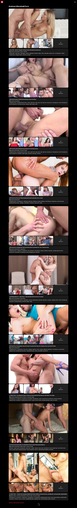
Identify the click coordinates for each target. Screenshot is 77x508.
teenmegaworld (15, 299)
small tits (50, 398)
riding (62, 53)
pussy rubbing (41, 201)
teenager (22, 53)
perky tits (51, 53)
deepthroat (12, 350)
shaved (30, 153)
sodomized (63, 497)
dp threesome (13, 104)
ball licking (35, 299)
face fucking (44, 498)
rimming (19, 104)
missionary (12, 54)
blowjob (46, 53)
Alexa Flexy (13, 495)
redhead (25, 201)
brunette (30, 398)
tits (29, 250)
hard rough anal (13, 449)
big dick (50, 250)
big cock (37, 102)
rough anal (16, 448)
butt (36, 104)
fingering (53, 201)
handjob (19, 153)
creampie (26, 202)
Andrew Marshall (15, 51)
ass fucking (57, 497)
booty (23, 104)
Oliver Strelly (29, 446)
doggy (21, 202)
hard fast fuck (61, 448)
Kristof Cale (29, 495)
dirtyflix (13, 53)
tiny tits (25, 349)
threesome (55, 102)
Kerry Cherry (23, 397)
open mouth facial (36, 400)
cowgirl (49, 299)
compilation (30, 497)
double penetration (22, 102)
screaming (23, 252)
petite (21, 299)
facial (60, 299)
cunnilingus (58, 53)
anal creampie (30, 449)
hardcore (49, 102)
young (27, 53)
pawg (27, 104)
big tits (44, 102)
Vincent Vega (23, 150)
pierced (30, 201)
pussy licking (18, 301)
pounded (17, 252)
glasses (31, 53)
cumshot (31, 202)
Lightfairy (22, 249)
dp (41, 102)
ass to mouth (53, 400)
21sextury (13, 398)
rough (32, 448)
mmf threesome (63, 102)
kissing (34, 349)
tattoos (35, 201)
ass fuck (17, 53)
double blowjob (30, 350)
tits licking (48, 201)
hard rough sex (53, 448)
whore (36, 449)
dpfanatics (13, 102)
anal (29, 102)
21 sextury (19, 398)
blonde (36, 53)
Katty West (23, 446)
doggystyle (32, 252)
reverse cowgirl (26, 54)
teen (42, 53)
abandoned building (43, 449)
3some (39, 153)
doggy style (19, 54)
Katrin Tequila (23, 51)
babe (39, 53)
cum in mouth (21, 498)
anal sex (34, 153)
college (19, 250)
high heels (32, 104)
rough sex (24, 497)
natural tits (45, 398)
